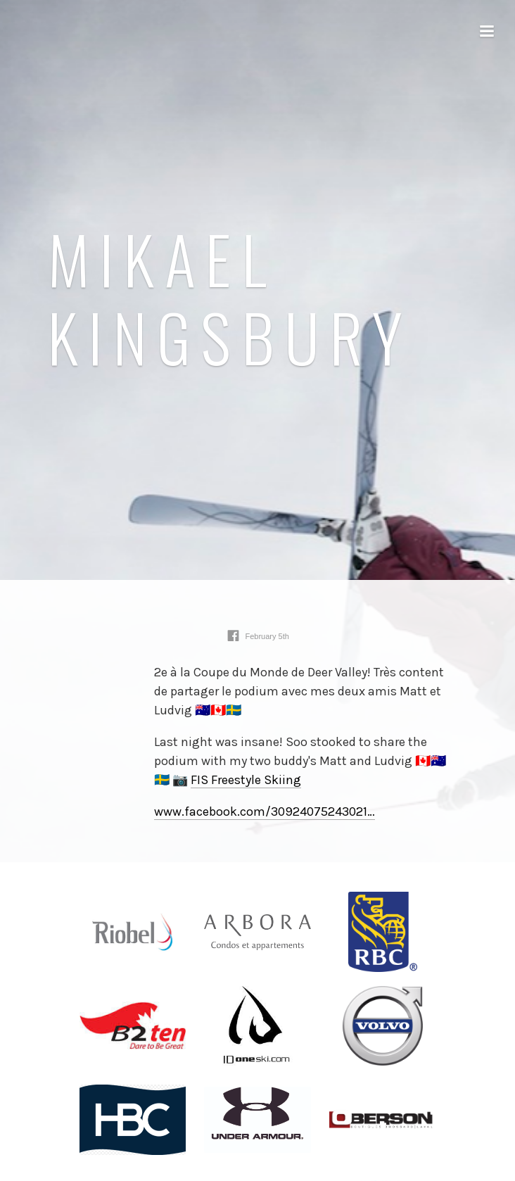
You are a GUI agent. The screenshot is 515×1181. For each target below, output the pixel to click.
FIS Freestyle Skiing (246, 780)
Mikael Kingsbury (230, 298)
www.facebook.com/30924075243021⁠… (264, 811)
